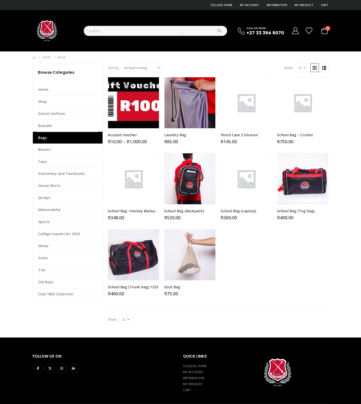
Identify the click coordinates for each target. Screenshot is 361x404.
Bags (42, 137)
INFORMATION (193, 378)
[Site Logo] (46, 31)
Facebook (38, 368)
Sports (44, 221)
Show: (288, 67)
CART (187, 390)
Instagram (62, 368)
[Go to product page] (133, 102)
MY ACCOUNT (193, 372)
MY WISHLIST (193, 384)
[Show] (302, 67)
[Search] (219, 31)
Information (277, 5)
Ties (41, 269)
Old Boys (45, 282)
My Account (249, 5)
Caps (42, 161)
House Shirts (49, 185)
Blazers (44, 149)
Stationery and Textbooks (61, 173)
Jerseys (44, 197)
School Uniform (51, 113)
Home (43, 89)
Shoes (43, 245)
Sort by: (113, 67)
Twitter (50, 368)
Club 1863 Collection (55, 294)
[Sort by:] (142, 67)
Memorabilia (49, 209)
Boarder (45, 125)
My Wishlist (304, 5)
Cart (324, 5)
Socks (43, 257)
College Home (221, 5)
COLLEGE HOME (195, 366)
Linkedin (73, 368)
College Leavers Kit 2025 (59, 233)
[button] (314, 67)
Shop (42, 101)
